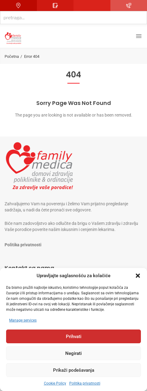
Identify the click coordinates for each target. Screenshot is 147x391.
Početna (12, 56)
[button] (138, 276)
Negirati (73, 353)
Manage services (23, 320)
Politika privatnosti (84, 383)
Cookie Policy (55, 383)
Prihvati (73, 336)
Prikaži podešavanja (73, 370)
